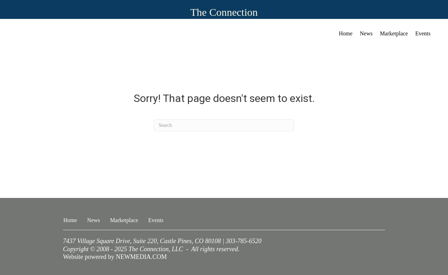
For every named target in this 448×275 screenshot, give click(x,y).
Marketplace (394, 33)
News (366, 33)
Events (422, 33)
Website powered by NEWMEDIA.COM (115, 256)
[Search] (224, 125)
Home (345, 33)
